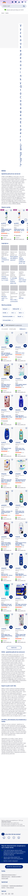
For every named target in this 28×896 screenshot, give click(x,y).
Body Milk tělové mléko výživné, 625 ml (20, 416)
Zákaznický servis (5, 876)
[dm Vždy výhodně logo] (2, 894)
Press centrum (10, 887)
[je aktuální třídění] (21, 329)
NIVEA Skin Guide (21, 712)
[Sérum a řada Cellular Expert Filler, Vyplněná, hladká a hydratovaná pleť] (23, 274)
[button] (26, 2)
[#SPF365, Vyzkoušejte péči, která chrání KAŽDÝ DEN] (23, 293)
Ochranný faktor (7, 320)
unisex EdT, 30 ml (19, 353)
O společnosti (4, 886)
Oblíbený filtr (16, 309)
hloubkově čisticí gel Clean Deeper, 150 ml (6, 605)
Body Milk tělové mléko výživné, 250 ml (20, 575)
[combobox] (14, 6)
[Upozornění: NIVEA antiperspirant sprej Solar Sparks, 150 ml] (17, 235)
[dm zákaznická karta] (9, 894)
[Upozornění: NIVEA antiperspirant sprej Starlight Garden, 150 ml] (4, 235)
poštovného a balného (6, 821)
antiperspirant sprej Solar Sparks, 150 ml (19, 230)
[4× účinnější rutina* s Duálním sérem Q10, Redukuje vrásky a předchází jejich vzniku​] (14, 274)
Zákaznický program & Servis (8, 875)
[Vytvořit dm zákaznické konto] (14, 866)
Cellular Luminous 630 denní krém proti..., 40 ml (6, 512)
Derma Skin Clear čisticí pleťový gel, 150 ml (19, 512)
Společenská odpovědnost (16, 886)
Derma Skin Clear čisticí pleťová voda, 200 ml (20, 450)
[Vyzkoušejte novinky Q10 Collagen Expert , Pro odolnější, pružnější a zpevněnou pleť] (14, 91)
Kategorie (5, 309)
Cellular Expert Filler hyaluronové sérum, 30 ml (20, 636)
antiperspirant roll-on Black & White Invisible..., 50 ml (20, 544)
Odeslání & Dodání (16, 876)
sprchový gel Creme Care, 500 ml (6, 449)
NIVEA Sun (19, 197)
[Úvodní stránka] (4, 2)
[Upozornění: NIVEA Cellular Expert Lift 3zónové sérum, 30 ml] (4, 421)
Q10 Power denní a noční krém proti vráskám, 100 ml (6, 386)
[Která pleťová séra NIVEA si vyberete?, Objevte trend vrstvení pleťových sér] (14, 254)
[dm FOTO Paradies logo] (12, 894)
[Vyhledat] (23, 6)
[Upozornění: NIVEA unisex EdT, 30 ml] (18, 357)
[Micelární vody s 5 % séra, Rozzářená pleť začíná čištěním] (5, 293)
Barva (20, 312)
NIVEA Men (11, 200)
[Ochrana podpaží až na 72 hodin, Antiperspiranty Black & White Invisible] (5, 274)
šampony (7, 727)
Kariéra (3, 887)
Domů (2, 13)
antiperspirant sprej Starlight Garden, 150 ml (6, 230)
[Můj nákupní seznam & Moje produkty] (16, 2)
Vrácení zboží (4, 878)
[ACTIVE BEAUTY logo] (6, 894)
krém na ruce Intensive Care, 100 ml (6, 575)
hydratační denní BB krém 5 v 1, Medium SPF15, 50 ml (6, 481)
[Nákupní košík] (22, 2)
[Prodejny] (12, 2)
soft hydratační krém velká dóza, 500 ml (20, 480)
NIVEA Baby (15, 202)
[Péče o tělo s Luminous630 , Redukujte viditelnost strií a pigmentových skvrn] (14, 293)
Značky (7, 13)
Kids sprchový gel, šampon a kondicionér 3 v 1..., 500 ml (6, 354)
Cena (12, 312)
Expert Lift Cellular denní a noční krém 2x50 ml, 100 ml (6, 544)
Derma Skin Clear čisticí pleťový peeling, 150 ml (6, 636)
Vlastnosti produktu (8, 316)
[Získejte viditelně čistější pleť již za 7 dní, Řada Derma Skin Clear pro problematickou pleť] (23, 254)
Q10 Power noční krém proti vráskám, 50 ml (21, 605)
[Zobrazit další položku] (25, 220)
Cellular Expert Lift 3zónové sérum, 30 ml (6, 416)
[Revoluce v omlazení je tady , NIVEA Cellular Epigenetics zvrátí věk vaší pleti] (5, 254)
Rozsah (19, 316)
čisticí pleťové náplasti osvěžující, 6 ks (21, 385)
